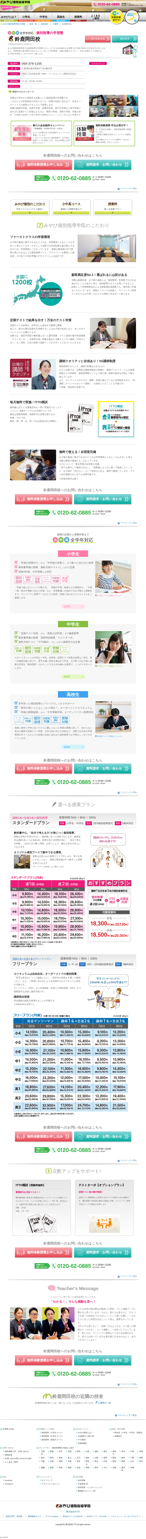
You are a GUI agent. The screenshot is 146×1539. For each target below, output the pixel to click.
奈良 (78, 1461)
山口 (132, 1461)
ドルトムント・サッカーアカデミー (125, 1516)
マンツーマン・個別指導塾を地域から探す (56, 1448)
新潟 (61, 1458)
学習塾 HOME (8, 1429)
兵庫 (69, 1461)
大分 (105, 1467)
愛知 (114, 1458)
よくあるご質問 (11, 1462)
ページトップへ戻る (128, 188)
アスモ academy (52, 1516)
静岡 (141, 1458)
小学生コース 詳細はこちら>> (109, 595)
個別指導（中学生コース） (52, 1436)
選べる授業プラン (112, 206)
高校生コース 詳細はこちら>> (109, 736)
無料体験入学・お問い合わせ (17, 1451)
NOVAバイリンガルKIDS (97, 1516)
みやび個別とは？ (85, 1433)
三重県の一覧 (104, 1403)
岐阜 (123, 1458)
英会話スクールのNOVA (72, 1516)
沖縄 (132, 1467)
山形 (87, 1451)
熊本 (96, 1467)
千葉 (132, 1451)
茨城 (141, 1451)
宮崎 (114, 1467)
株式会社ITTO (73, 1511)
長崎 (87, 1467)
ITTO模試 (82, 1440)
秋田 (78, 1451)
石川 (78, 1458)
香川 (141, 1461)
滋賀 (61, 1461)
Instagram (9, 1484)
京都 (52, 1461)
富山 (69, 1458)
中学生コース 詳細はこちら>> (109, 666)
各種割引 (118, 1436)
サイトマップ (47, 1480)
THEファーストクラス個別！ (30, 206)
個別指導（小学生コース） (52, 1433)
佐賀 (78, 1467)
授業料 (67, 606)
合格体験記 (82, 1443)
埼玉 (123, 1451)
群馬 (52, 1458)
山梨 (96, 1458)
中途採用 (83, 1484)
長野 (105, 1458)
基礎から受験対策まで (71, 206)
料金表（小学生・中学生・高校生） (129, 1433)
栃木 (43, 1458)
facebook (8, 1480)
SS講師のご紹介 (86, 1436)
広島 (105, 1461)
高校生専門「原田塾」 (15, 1516)
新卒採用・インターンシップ (90, 1487)
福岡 (69, 1467)
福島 (96, 1451)
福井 (87, 1458)
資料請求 (8, 1455)
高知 (61, 1467)
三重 (132, 1458)
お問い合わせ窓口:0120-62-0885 (18, 1458)
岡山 (96, 1461)
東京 (105, 1451)
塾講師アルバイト (86, 1491)
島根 (123, 1461)
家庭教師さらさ (34, 1516)
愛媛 (43, 1467)
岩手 (61, 1451)
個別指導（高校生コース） (52, 1440)
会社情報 (81, 1480)
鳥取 (114, 1461)
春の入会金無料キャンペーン (49, 125)
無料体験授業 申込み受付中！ (112, 125)
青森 (52, 1451)
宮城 (69, 1451)
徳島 (52, 1467)
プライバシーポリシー (50, 1484)
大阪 (43, 1461)
